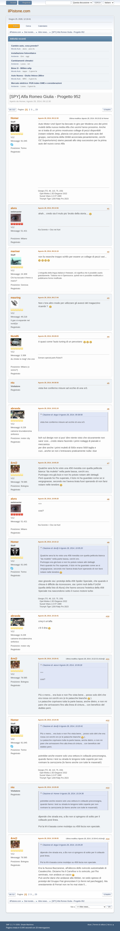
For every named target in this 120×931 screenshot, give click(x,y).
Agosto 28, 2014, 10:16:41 (48, 616)
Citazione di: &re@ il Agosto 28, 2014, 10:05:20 (62, 548)
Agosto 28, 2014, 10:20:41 (48, 659)
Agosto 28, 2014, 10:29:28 (48, 787)
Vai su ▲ (110, 925)
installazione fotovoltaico (23, 53)
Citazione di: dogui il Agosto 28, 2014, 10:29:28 (62, 845)
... (34, 109)
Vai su (12, 895)
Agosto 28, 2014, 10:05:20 (48, 463)
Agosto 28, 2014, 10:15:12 (48, 542)
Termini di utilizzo (99, 925)
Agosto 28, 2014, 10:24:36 (48, 720)
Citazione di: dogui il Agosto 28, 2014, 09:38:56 (62, 415)
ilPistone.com (19, 11)
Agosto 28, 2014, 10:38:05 (48, 838)
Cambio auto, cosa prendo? (25, 46)
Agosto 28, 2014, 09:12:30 (48, 118)
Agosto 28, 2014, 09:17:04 (48, 297)
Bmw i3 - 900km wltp (21, 68)
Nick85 (15, 336)
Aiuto (90, 925)
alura (14, 208)
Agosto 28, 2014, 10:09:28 (48, 499)
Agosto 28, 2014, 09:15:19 (48, 251)
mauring (15, 297)
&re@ (14, 462)
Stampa (107, 110)
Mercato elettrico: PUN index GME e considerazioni (36, 83)
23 (36, 109)
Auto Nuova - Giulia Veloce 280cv (27, 75)
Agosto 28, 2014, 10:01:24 (48, 408)
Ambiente (15, 56)
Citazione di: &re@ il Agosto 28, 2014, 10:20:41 (62, 726)
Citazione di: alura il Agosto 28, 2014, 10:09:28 (62, 665)
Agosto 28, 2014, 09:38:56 (48, 383)
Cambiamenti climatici (22, 61)
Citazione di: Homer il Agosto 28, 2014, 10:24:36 (63, 794)
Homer (15, 118)
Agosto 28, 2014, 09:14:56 (48, 208)
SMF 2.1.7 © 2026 (13, 925)
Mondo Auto (15, 49)
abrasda (15, 408)
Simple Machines (27, 925)
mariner (15, 251)
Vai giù (12, 110)
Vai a (72, 907)
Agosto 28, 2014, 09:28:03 (48, 336)
